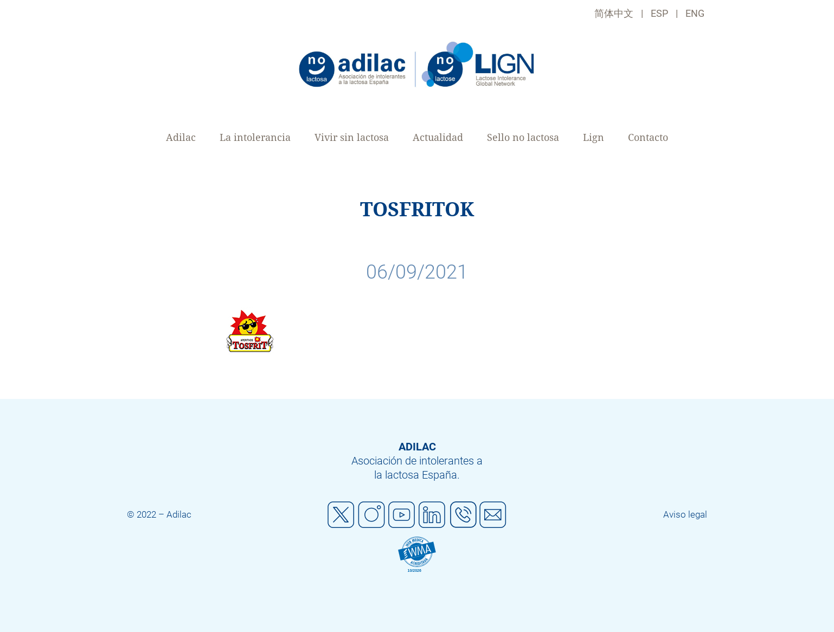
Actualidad (438, 137)
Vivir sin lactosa (352, 137)
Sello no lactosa (523, 137)
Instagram (371, 514)
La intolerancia (255, 137)
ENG (694, 13)
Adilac (181, 137)
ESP (659, 13)
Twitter (341, 514)
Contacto (648, 137)
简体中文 (613, 13)
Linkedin (432, 514)
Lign (593, 137)
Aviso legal (685, 514)
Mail (493, 514)
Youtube (402, 514)
